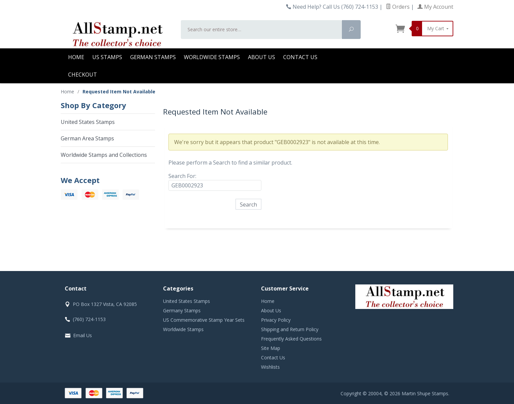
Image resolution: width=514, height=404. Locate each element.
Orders (398, 6)
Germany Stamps (182, 310)
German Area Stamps (87, 138)
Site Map (270, 348)
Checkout (82, 74)
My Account (435, 6)
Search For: (182, 176)
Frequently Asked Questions (291, 338)
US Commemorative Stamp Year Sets (204, 320)
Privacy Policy (276, 320)
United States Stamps (88, 122)
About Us (261, 57)
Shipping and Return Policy (289, 329)
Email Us (82, 335)
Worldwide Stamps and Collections (104, 155)
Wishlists (270, 367)
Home (76, 57)
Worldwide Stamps (212, 57)
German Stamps (153, 57)
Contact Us (300, 57)
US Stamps (107, 57)
